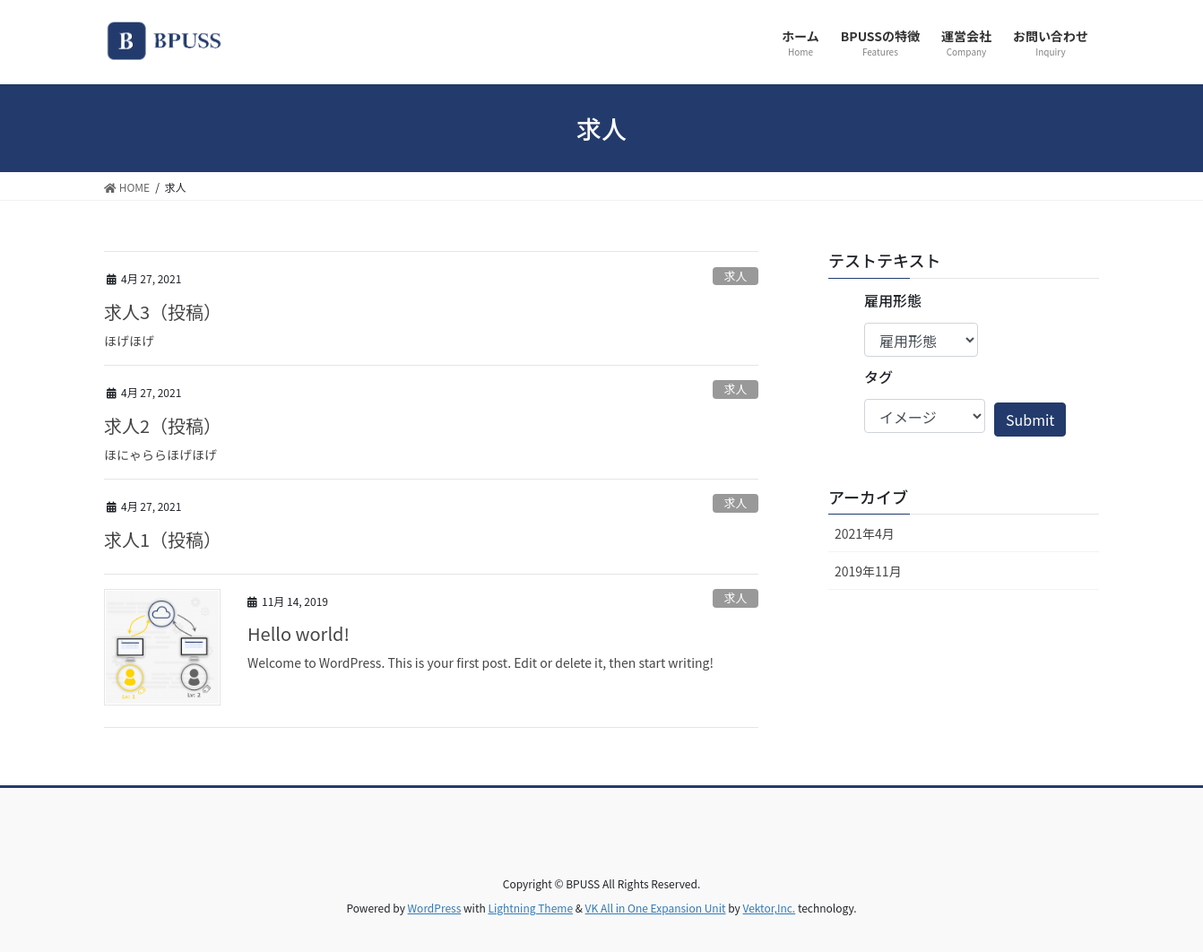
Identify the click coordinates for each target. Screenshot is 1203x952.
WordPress (435, 907)
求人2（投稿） (162, 425)
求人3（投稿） (162, 312)
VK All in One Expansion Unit (655, 907)
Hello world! (298, 633)
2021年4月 (865, 533)
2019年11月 (868, 571)
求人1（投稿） (162, 539)
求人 (736, 275)
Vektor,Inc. (768, 907)
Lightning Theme (530, 907)
